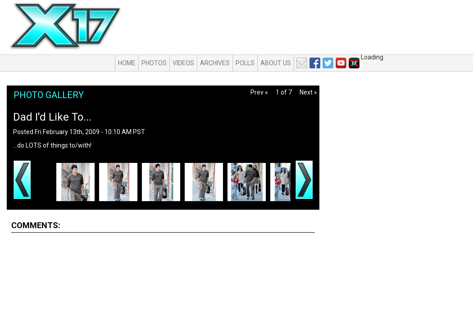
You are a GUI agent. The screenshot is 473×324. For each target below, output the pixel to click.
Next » (308, 92)
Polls (245, 63)
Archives (215, 63)
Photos (154, 63)
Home (127, 63)
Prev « (259, 92)
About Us (275, 63)
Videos (183, 63)
